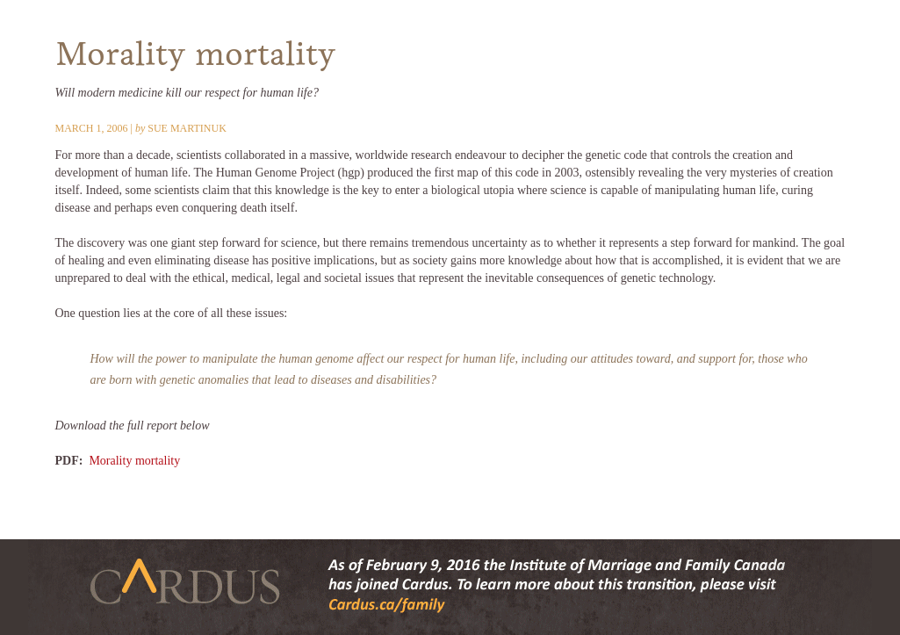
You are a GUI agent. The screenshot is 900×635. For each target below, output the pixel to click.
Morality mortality (134, 460)
